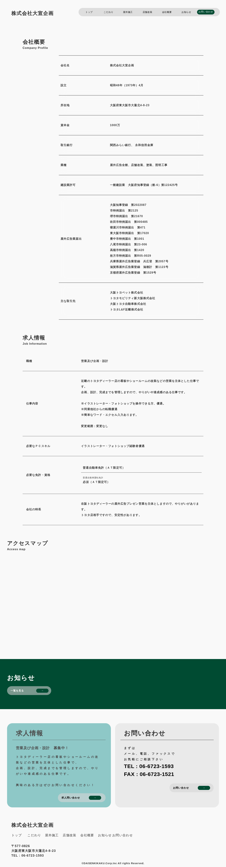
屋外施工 (128, 12)
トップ (89, 12)
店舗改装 (147, 12)
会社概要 (167, 12)
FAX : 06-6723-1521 (149, 774)
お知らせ (186, 12)
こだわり (108, 12)
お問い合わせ (205, 12)
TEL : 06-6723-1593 (149, 766)
